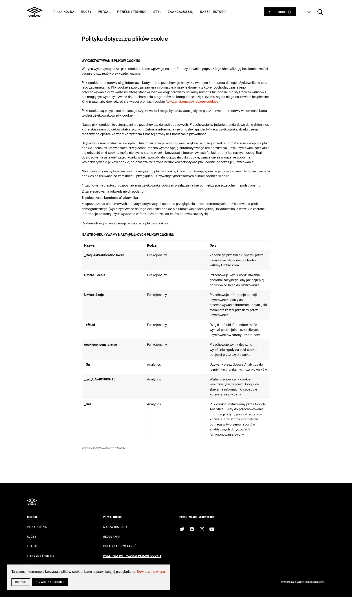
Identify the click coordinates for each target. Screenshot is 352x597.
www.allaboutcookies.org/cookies (192, 101)
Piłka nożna (64, 12)
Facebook (192, 529)
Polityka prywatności (121, 546)
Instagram (202, 529)
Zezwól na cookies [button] (50, 582)
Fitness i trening (132, 12)
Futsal (104, 12)
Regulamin (112, 536)
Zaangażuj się (180, 12)
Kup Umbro (277, 12)
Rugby (86, 12)
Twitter (182, 529)
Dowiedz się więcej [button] (151, 571)
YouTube (212, 529)
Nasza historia (213, 12)
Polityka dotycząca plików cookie (132, 555)
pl (304, 12)
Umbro (34, 12)
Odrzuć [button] (20, 582)
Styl (157, 12)
